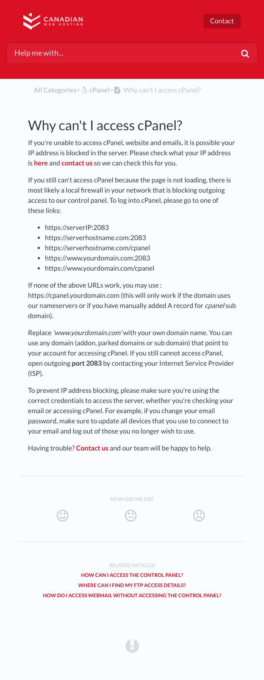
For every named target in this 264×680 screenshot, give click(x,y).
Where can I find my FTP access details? (132, 585)
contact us (76, 163)
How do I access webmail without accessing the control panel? (132, 595)
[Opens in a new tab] (132, 645)
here (41, 163)
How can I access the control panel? (132, 575)
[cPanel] (94, 90)
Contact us (92, 448)
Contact (222, 21)
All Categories (54, 90)
